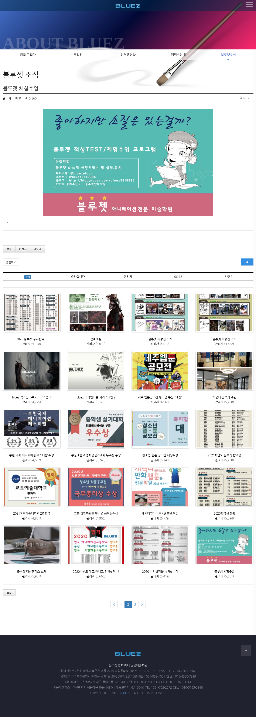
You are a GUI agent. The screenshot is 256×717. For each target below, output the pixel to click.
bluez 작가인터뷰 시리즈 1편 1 (31, 397)
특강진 (78, 55)
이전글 (23, 249)
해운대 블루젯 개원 (224, 397)
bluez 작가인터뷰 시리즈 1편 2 (95, 397)
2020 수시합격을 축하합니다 (160, 571)
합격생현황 (128, 55)
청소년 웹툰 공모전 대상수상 (160, 455)
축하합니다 (78, 276)
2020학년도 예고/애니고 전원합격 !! (96, 571)
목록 (9, 249)
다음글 (37, 249)
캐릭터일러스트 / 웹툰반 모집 (160, 513)
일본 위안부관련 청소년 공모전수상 (96, 513)
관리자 (7, 98)
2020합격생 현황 (224, 513)
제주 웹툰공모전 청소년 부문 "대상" (160, 397)
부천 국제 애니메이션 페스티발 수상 (31, 455)
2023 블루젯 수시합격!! (31, 339)
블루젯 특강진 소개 (160, 339)
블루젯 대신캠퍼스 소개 (31, 571)
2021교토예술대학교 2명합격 (31, 513)
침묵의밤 (95, 339)
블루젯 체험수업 (224, 571)
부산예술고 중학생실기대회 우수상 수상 (96, 455)
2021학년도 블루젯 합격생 (224, 455)
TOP (246, 650)
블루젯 (128, 5)
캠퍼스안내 (178, 55)
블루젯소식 (228, 55)
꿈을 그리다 (28, 55)
